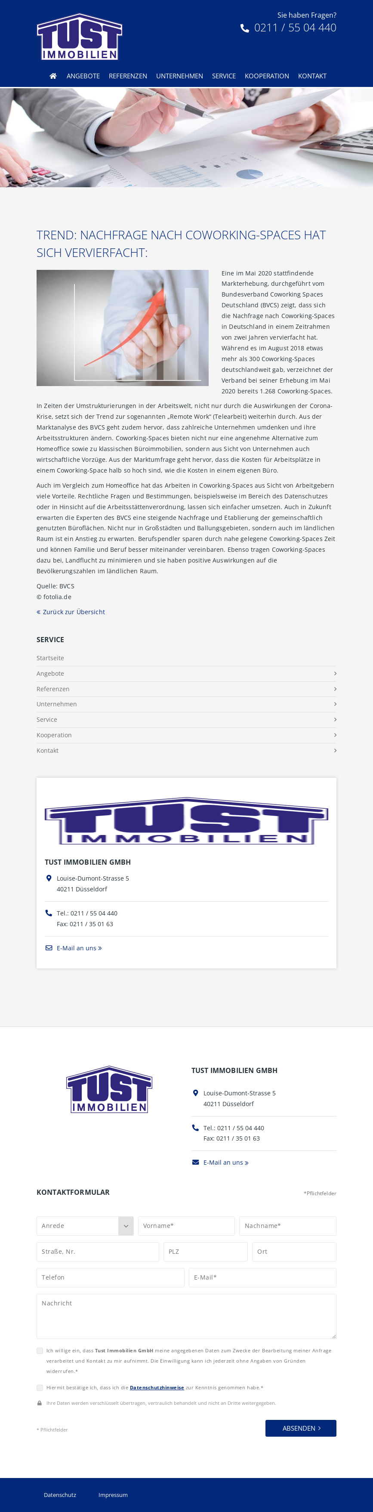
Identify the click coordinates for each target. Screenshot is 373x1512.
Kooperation (267, 75)
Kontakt (312, 75)
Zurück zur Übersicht (74, 612)
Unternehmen (179, 75)
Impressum (113, 1495)
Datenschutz (60, 1495)
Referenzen (128, 75)
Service (224, 75)
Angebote (83, 75)
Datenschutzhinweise (157, 1387)
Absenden (299, 1428)
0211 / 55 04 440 (288, 27)
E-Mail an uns (70, 948)
